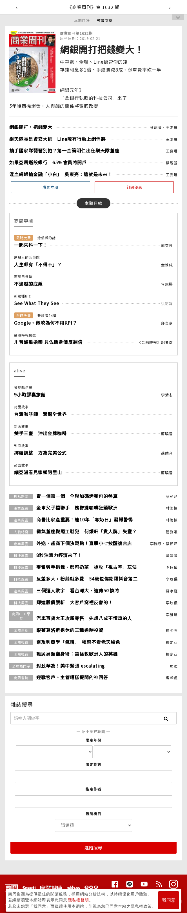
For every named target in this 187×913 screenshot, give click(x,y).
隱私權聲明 (78, 899)
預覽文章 (105, 20)
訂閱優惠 (134, 187)
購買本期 (50, 187)
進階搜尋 (93, 848)
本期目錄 (82, 20)
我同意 (168, 899)
